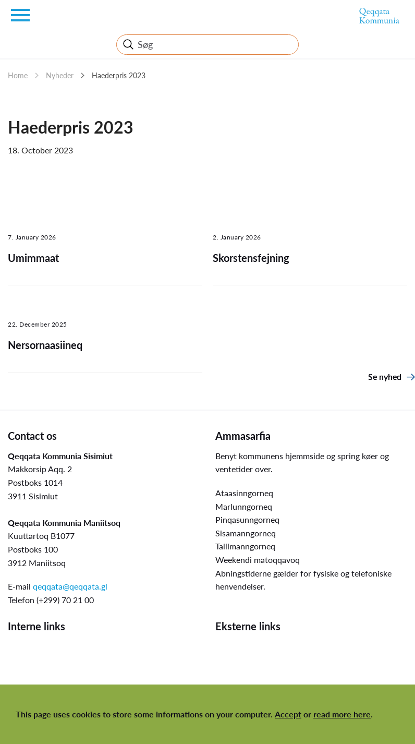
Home (18, 75)
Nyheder (60, 75)
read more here (342, 714)
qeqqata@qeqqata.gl (70, 586)
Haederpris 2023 (118, 75)
